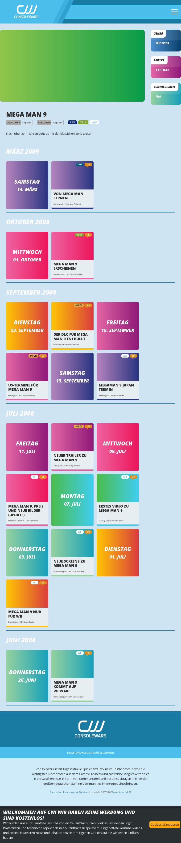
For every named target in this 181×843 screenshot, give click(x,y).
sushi (88, 752)
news (70, 752)
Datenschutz (56, 792)
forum (109, 752)
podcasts (98, 752)
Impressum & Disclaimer (77, 792)
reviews (79, 752)
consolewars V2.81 (122, 792)
